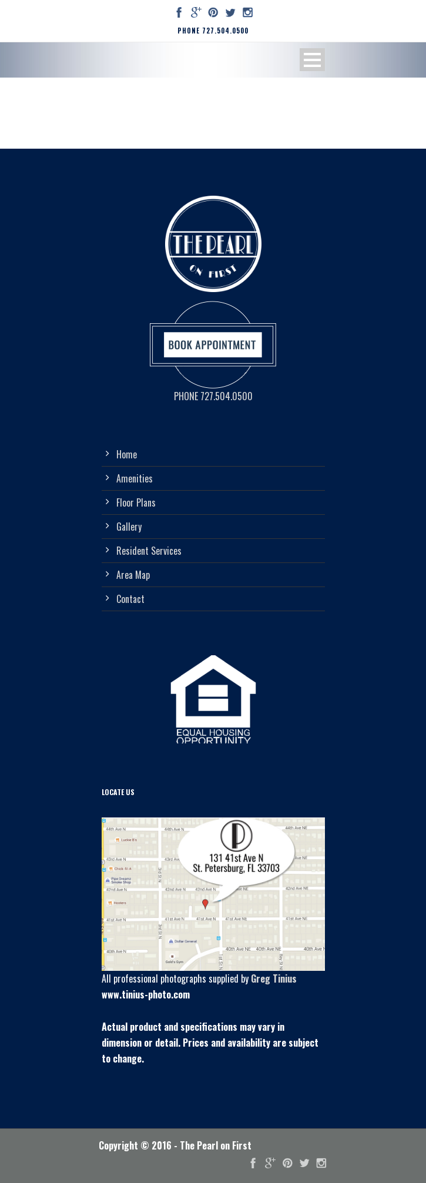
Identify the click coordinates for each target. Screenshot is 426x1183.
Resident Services (149, 551)
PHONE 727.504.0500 (213, 30)
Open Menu (312, 59)
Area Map (133, 575)
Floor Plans (136, 502)
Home (126, 454)
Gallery (129, 527)
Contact (130, 599)
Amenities (134, 478)
